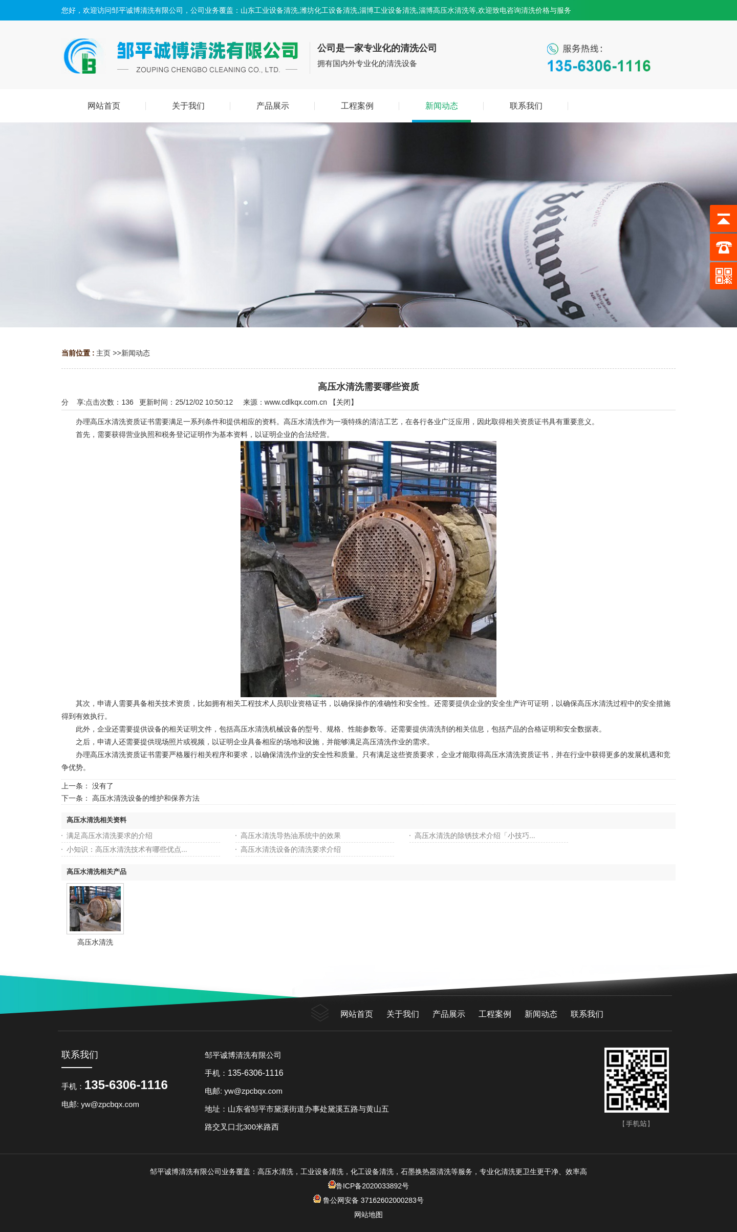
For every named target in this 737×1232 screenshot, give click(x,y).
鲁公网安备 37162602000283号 (372, 1200)
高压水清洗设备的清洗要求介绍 (291, 849)
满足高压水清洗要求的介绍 (110, 835)
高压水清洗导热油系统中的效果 (291, 835)
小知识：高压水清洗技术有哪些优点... (127, 849)
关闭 (343, 402)
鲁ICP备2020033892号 (368, 1186)
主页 (103, 353)
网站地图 (368, 1214)
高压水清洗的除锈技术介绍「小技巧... (475, 835)
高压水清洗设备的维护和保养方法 (146, 798)
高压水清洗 (95, 942)
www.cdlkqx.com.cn (296, 402)
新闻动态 (135, 353)
